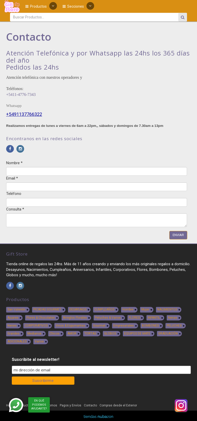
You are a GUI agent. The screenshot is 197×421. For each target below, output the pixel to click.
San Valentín (16, 309)
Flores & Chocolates (40, 317)
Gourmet (99, 325)
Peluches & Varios (108, 317)
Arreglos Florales (75, 317)
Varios (39, 341)
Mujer (145, 309)
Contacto (90, 405)
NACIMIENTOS (167, 309)
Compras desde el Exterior (118, 405)
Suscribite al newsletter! (35, 359)
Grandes (13, 333)
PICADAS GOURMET (47, 309)
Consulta (15, 209)
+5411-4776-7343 (21, 94)
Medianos (34, 333)
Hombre (127, 309)
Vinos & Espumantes (70, 325)
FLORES (134, 317)
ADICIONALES (17, 341)
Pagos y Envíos (70, 405)
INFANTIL (154, 317)
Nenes (12, 325)
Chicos (55, 333)
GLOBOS (110, 333)
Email (12, 178)
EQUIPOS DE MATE (137, 333)
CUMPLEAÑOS (104, 309)
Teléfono (13, 193)
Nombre (14, 163)
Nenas (172, 317)
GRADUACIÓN (168, 333)
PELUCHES (174, 325)
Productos (36, 6)
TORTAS (90, 333)
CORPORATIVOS (36, 325)
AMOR (71, 333)
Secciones (73, 6)
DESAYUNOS (77, 309)
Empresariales (123, 325)
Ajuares (12, 317)
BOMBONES (150, 325)
